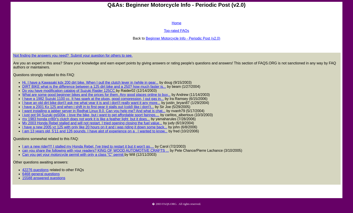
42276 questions (35, 170)
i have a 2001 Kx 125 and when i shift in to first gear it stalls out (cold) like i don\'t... (88, 107)
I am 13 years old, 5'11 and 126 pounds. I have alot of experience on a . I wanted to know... (94, 131)
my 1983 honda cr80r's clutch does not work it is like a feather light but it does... (86, 119)
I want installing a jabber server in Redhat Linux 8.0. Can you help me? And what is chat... (93, 111)
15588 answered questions (43, 178)
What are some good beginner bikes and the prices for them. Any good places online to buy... (96, 95)
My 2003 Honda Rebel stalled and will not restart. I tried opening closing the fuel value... (92, 123)
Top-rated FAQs (176, 31)
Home (176, 23)
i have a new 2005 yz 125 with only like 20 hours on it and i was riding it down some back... (94, 127)
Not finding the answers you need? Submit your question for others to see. (73, 55)
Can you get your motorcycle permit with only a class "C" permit (73, 154)
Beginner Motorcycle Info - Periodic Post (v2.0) (183, 38)
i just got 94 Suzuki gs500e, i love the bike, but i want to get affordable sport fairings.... (90, 115)
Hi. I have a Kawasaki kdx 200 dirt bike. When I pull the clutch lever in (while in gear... (90, 82)
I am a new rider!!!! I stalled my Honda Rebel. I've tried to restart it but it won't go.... (88, 146)
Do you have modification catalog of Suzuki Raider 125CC (69, 91)
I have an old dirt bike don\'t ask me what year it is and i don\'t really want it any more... (91, 103)
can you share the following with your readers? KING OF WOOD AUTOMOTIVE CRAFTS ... (95, 150)
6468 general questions (41, 174)
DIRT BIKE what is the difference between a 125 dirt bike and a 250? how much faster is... (94, 86)
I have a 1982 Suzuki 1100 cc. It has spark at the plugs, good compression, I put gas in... (93, 99)
